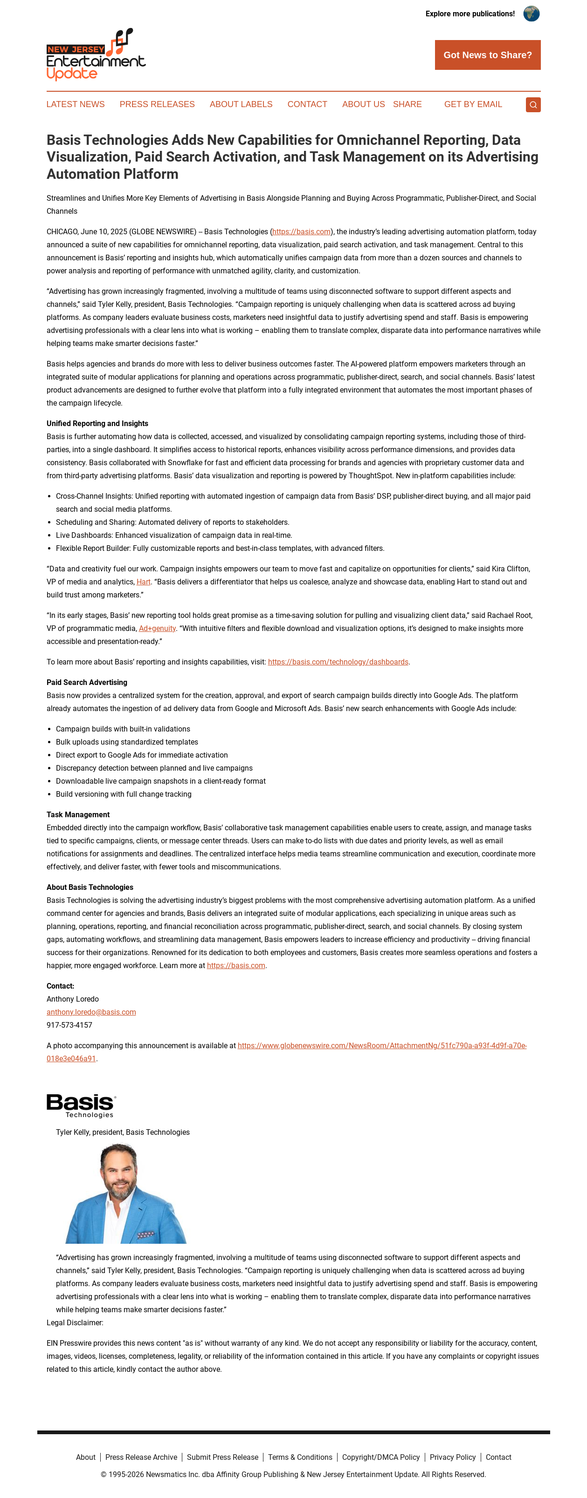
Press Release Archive (141, 1457)
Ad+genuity (157, 628)
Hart (144, 581)
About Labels (241, 104)
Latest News (76, 104)
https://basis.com (301, 231)
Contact (308, 104)
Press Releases (157, 104)
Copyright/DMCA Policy (381, 1457)
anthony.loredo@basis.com (91, 1012)
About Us (363, 104)
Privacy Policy (453, 1457)
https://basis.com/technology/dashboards (338, 661)
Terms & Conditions (300, 1457)
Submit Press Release (222, 1457)
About (86, 1457)
